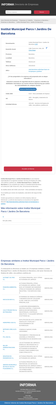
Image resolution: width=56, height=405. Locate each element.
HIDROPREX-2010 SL (9, 322)
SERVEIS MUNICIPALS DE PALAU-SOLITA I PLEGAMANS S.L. (10, 366)
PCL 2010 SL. (7, 337)
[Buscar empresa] (18, 12)
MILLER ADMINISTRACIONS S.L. (9, 347)
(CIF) (36, 44)
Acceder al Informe (28, 169)
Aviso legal (28, 395)
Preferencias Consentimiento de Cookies (28, 399)
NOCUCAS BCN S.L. (9, 299)
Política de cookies (28, 397)
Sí (3, 217)
